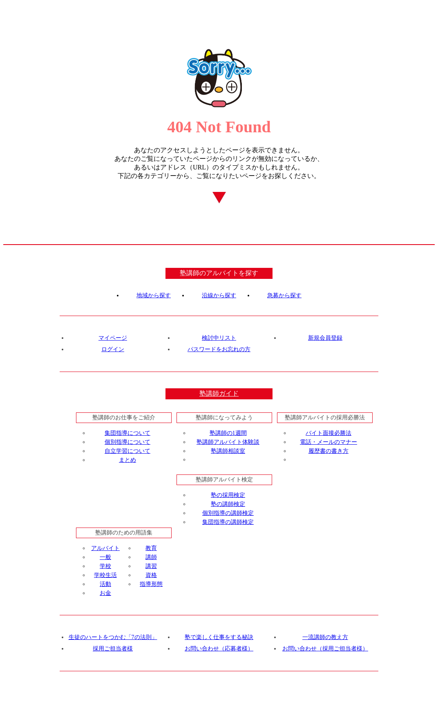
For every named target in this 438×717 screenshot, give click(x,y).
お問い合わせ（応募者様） (219, 649)
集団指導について (127, 433)
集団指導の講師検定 (228, 522)
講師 (151, 557)
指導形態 (151, 584)
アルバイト (105, 548)
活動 (105, 584)
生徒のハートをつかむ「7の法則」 (113, 637)
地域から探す (153, 295)
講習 (151, 566)
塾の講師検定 (228, 504)
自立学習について (127, 451)
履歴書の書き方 (328, 451)
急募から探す (284, 295)
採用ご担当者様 (113, 649)
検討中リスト (219, 338)
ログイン (112, 349)
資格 (151, 575)
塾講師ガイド (219, 393)
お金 (105, 593)
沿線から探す (219, 295)
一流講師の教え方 (325, 637)
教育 (151, 548)
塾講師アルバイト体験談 (228, 442)
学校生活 (105, 575)
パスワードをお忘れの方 (219, 349)
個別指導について (127, 442)
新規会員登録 (325, 338)
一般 (105, 557)
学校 (105, 566)
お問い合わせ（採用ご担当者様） (325, 649)
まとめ (127, 460)
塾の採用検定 (228, 495)
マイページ (112, 338)
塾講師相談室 (228, 451)
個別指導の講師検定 (228, 513)
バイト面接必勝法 (328, 433)
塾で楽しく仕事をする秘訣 (219, 637)
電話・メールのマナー (328, 442)
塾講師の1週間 (228, 433)
